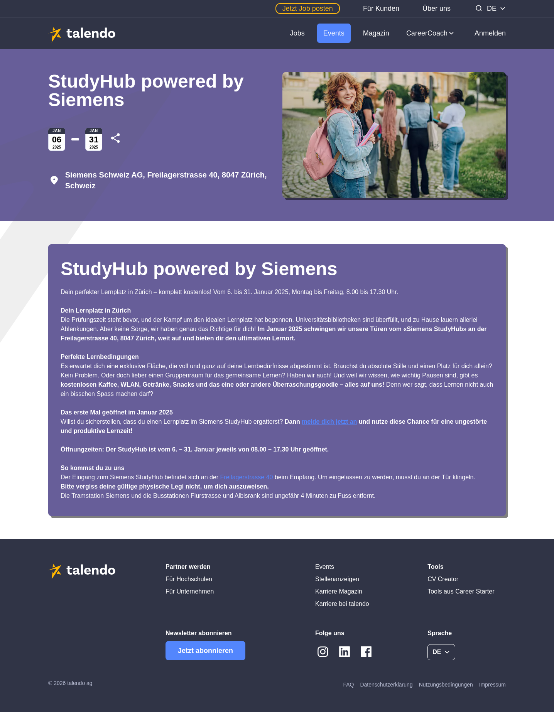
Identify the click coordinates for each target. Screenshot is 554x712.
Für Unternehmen (190, 591)
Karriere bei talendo (342, 603)
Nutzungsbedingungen (446, 685)
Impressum (492, 685)
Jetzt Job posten (307, 8)
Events (334, 33)
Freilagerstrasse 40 (246, 477)
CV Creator (442, 579)
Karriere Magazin (338, 591)
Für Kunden (381, 8)
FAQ (348, 685)
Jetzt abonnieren (205, 650)
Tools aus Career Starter (460, 591)
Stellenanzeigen (337, 579)
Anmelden (490, 33)
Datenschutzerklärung (386, 685)
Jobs (297, 33)
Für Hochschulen (189, 579)
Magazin (376, 33)
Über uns (436, 8)
